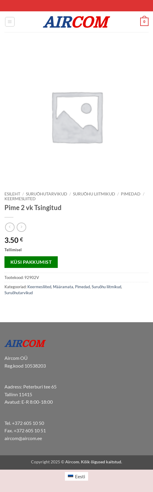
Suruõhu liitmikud (94, 194)
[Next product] (9, 227)
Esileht (12, 194)
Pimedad (130, 194)
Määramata (63, 286)
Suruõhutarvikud (46, 194)
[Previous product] (21, 227)
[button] (10, 22)
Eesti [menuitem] (80, 476)
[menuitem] (76, 476)
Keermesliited (20, 198)
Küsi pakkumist (31, 262)
